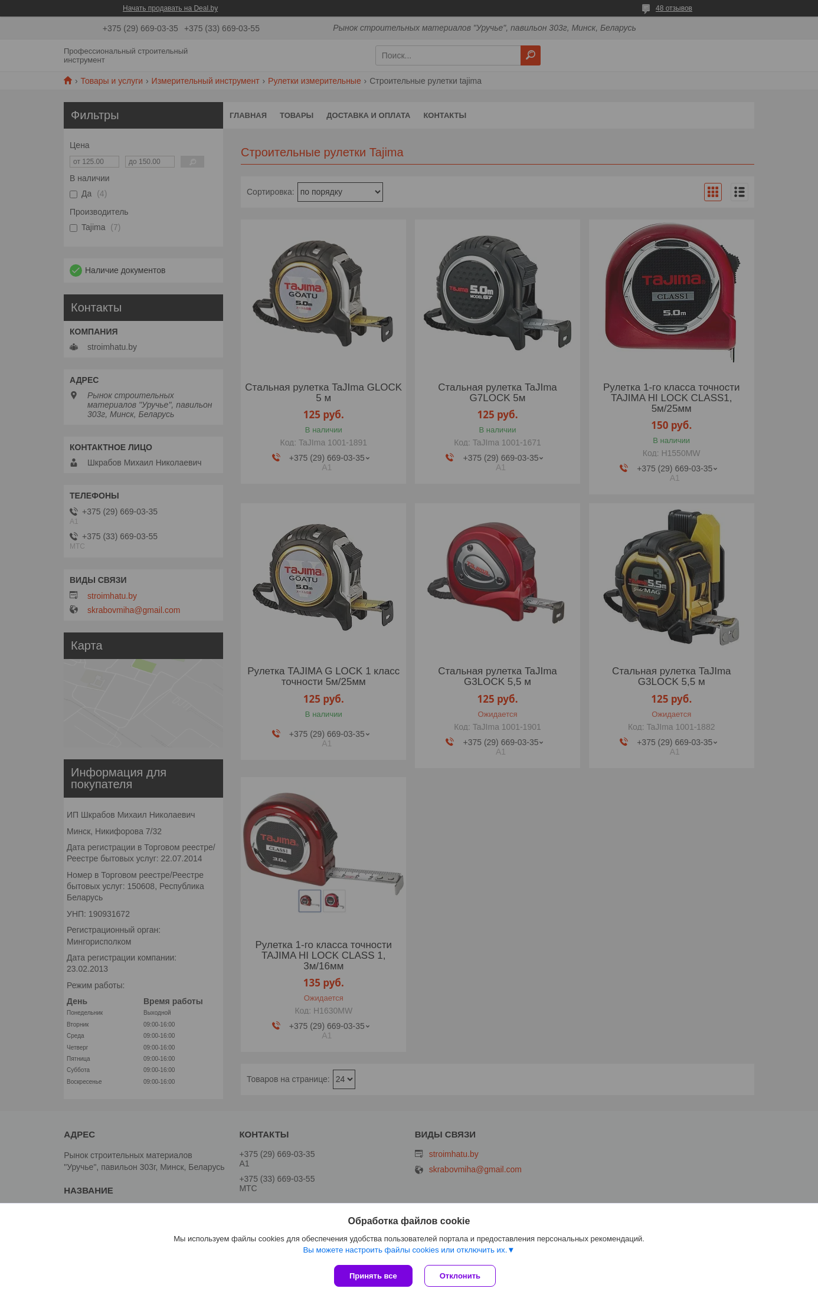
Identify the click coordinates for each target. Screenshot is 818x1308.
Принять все (373, 1275)
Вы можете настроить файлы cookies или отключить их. (405, 1249)
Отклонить (460, 1275)
